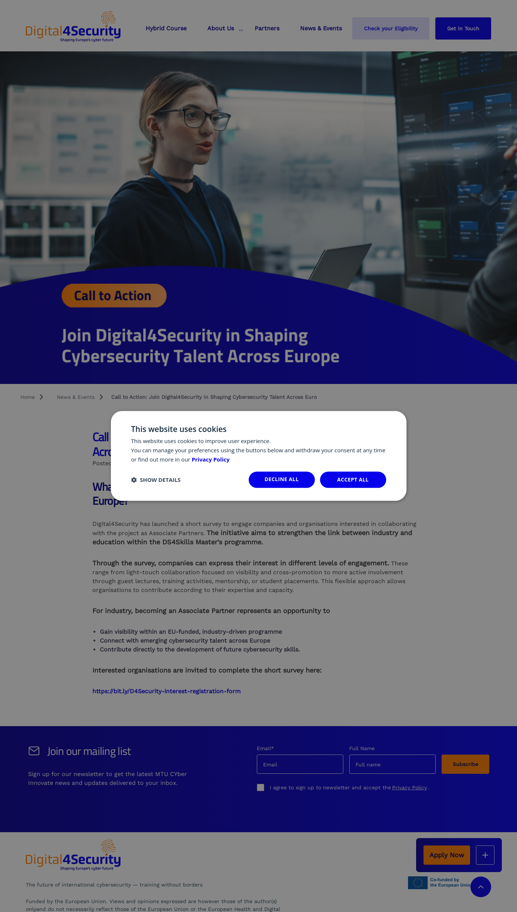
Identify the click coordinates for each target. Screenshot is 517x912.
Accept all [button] (352, 479)
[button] (156, 479)
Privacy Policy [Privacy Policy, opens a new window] (211, 459)
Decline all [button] (282, 479)
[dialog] (259, 456)
